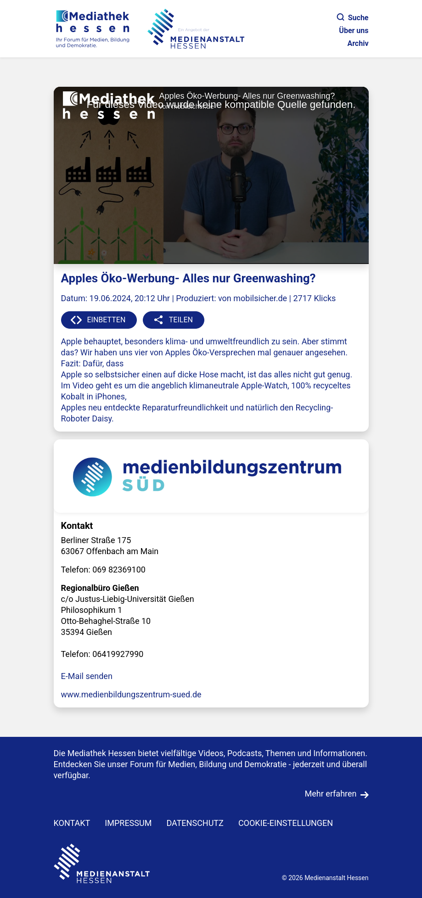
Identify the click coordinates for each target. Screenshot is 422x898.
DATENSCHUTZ (195, 823)
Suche (353, 17)
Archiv (357, 43)
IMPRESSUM (128, 823)
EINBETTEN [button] (106, 319)
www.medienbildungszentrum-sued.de (131, 694)
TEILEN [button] (181, 319)
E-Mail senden (87, 676)
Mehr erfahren (331, 793)
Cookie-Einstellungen (285, 823)
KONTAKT (72, 823)
